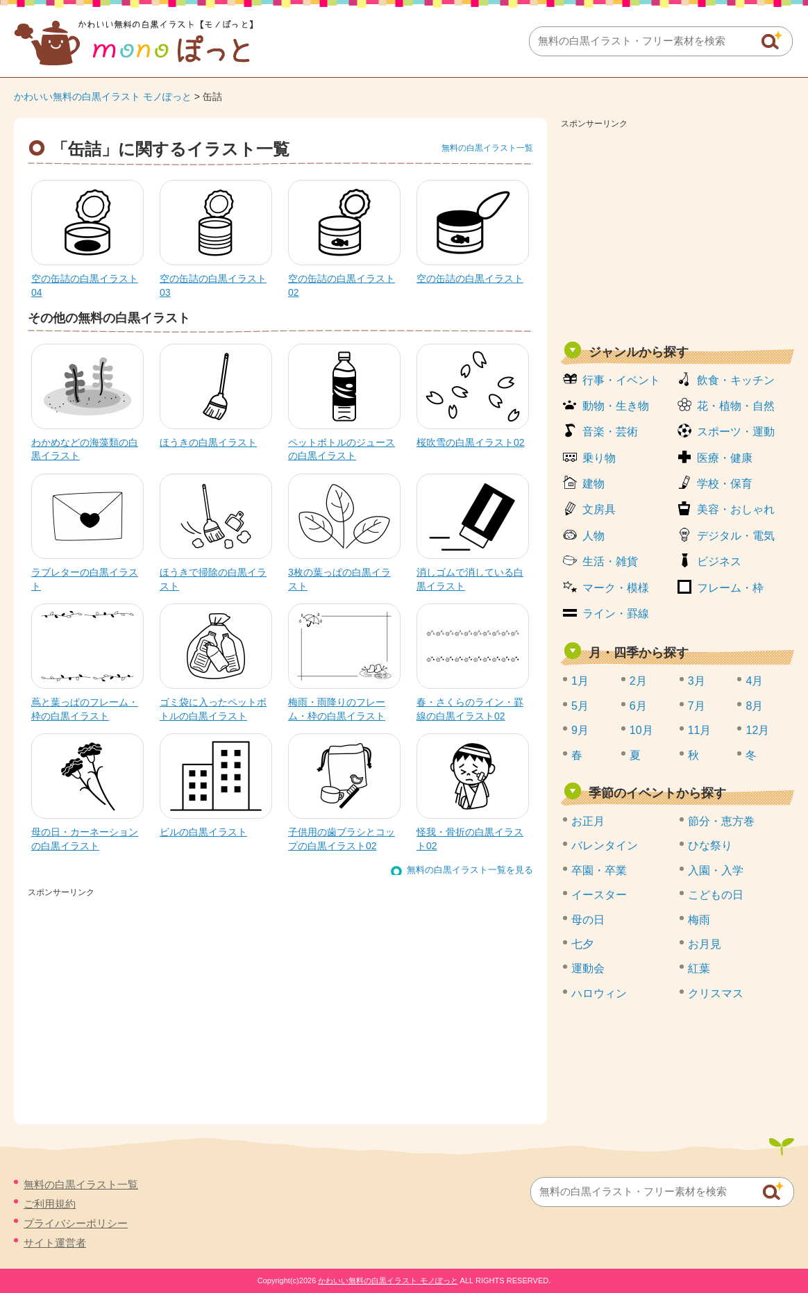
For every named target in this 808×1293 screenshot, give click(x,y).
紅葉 (699, 968)
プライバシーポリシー (76, 1223)
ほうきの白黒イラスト (208, 442)
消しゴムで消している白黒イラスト (469, 579)
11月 (700, 730)
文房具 (599, 509)
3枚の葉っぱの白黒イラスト (339, 579)
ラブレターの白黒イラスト (84, 579)
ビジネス (719, 561)
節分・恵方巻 (721, 821)
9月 (580, 730)
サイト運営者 (55, 1243)
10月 (641, 730)
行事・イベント (621, 380)
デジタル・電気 (736, 536)
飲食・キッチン (736, 380)
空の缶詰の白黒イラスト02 (341, 285)
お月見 (704, 944)
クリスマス (715, 993)
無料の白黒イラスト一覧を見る (470, 870)
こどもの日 (715, 895)
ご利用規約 (50, 1204)
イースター (599, 895)
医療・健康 (724, 458)
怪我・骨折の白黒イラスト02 (469, 838)
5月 (580, 706)
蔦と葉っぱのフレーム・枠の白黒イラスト (84, 708)
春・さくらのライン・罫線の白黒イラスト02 (469, 708)
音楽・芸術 (610, 431)
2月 (638, 681)
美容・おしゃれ (736, 509)
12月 (757, 730)
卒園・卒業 (599, 870)
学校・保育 (724, 484)
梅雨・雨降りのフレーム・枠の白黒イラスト (336, 708)
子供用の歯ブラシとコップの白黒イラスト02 (341, 838)
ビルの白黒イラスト (203, 831)
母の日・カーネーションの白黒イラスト (84, 838)
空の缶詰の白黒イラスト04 (84, 285)
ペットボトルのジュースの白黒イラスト (341, 449)
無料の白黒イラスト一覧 (487, 148)
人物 (593, 536)
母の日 (588, 920)
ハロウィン (599, 993)
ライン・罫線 (615, 613)
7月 (696, 706)
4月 (754, 681)
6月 (638, 706)
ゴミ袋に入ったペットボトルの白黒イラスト (213, 708)
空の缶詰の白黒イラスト (469, 278)
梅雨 (699, 920)
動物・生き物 (615, 406)
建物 (593, 484)
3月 (696, 681)
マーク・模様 (615, 588)
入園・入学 (715, 870)
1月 (580, 681)
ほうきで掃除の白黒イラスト (213, 579)
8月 (754, 706)
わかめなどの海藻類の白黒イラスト (84, 449)
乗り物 (599, 458)
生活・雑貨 (610, 561)
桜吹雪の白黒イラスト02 (470, 442)
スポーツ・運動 (736, 431)
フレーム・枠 (730, 588)
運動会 (588, 968)
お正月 (588, 821)
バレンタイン (604, 845)
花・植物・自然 (736, 406)
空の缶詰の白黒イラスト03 (213, 285)
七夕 (582, 944)
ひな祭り (710, 845)
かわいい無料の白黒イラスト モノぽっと (103, 96)
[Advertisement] (677, 230)
